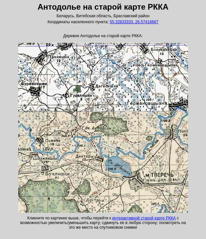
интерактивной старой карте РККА (143, 218)
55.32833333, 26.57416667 (134, 22)
